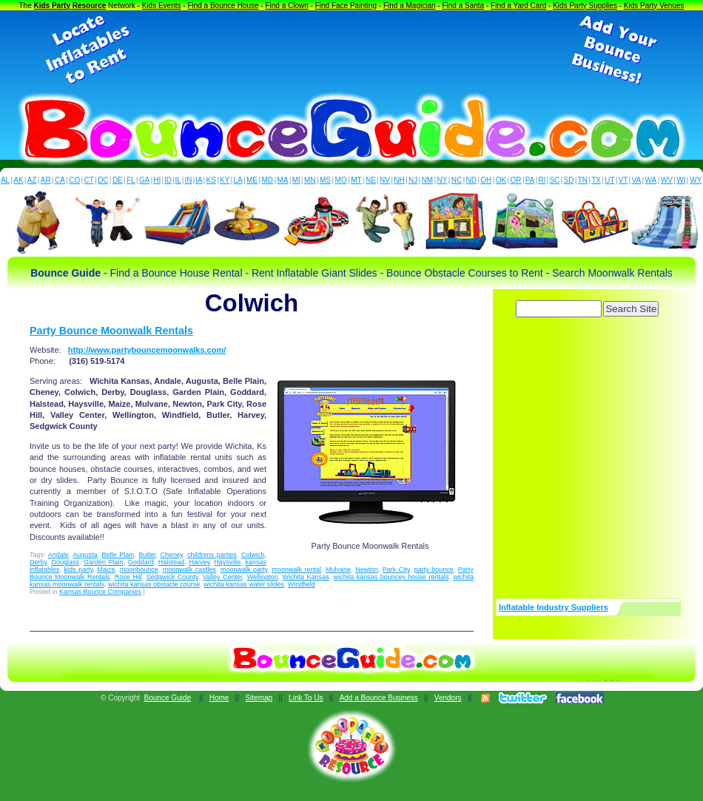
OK (501, 180)
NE (371, 180)
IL (178, 180)
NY (442, 180)
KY (224, 180)
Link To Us (306, 698)
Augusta (85, 554)
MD (268, 180)
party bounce (434, 569)
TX (596, 180)
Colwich (253, 554)
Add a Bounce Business (379, 698)
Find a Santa (463, 5)
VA (637, 180)
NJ (412, 180)
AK (18, 180)
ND (471, 180)
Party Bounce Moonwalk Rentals (111, 331)
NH (399, 180)
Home (219, 698)
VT (623, 180)
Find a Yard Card (518, 5)
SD (569, 180)
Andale (58, 554)
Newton (366, 569)
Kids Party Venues (654, 5)
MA (283, 180)
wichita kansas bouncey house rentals (391, 577)
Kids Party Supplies (585, 5)
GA (144, 180)
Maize (106, 569)
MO (341, 180)
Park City (396, 569)
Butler (146, 554)
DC (103, 180)
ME (252, 180)
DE (117, 180)
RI (541, 180)
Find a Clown (286, 5)
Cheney (172, 554)
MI (296, 180)
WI (680, 180)
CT (89, 180)
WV (667, 180)
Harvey (199, 562)
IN (188, 180)
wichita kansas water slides (244, 584)
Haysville (227, 562)
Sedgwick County (172, 577)
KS (211, 180)
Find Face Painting (346, 5)
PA (530, 180)
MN (310, 180)
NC (456, 180)
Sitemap (258, 698)
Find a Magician (409, 5)
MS (325, 180)
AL (5, 180)
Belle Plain (118, 554)
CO (74, 180)
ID (168, 180)
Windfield (301, 584)
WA (651, 180)
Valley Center (223, 577)
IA (198, 180)
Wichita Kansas (306, 577)
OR (516, 180)
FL (131, 180)
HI (157, 180)
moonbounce (139, 569)
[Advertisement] (351, 50)
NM (428, 180)
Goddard (141, 562)
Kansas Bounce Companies (100, 591)
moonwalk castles (189, 569)
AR (46, 180)
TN (583, 180)
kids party (78, 569)
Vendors (448, 698)
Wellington (262, 577)
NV (385, 180)
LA (238, 180)
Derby (38, 562)
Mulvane (338, 569)
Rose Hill (128, 577)
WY (696, 180)
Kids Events (161, 5)
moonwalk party (244, 569)
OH (485, 180)
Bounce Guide (167, 698)
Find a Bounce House (222, 5)
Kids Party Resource (70, 5)
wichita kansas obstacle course (154, 584)
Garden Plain (104, 562)
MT (356, 180)
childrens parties (212, 554)
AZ (32, 180)
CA (60, 180)
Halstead (171, 562)
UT (609, 180)
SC (554, 180)
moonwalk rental (296, 569)
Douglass (65, 562)
